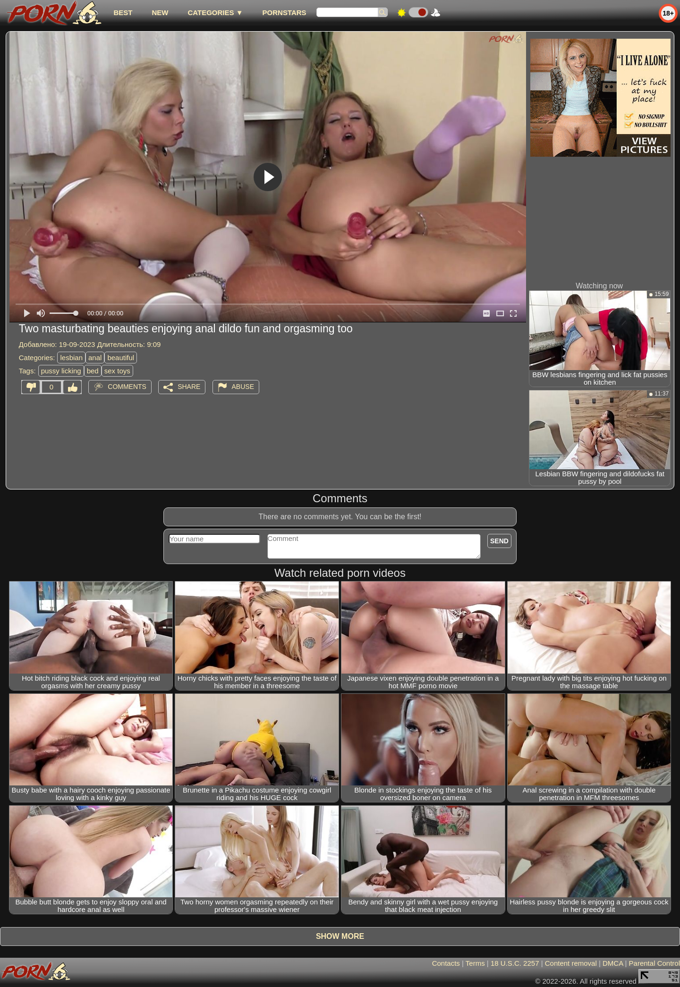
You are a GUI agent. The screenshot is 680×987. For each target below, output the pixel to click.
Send (499, 541)
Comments (127, 386)
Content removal (571, 963)
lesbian (71, 358)
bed (93, 371)
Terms (475, 963)
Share (189, 386)
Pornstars (284, 12)
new (160, 12)
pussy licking (61, 371)
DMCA (613, 963)
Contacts (446, 963)
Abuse (243, 386)
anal (95, 358)
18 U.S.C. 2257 (515, 963)
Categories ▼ (215, 12)
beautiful (120, 358)
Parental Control (654, 963)
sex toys (117, 371)
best (122, 12)
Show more (340, 936)
